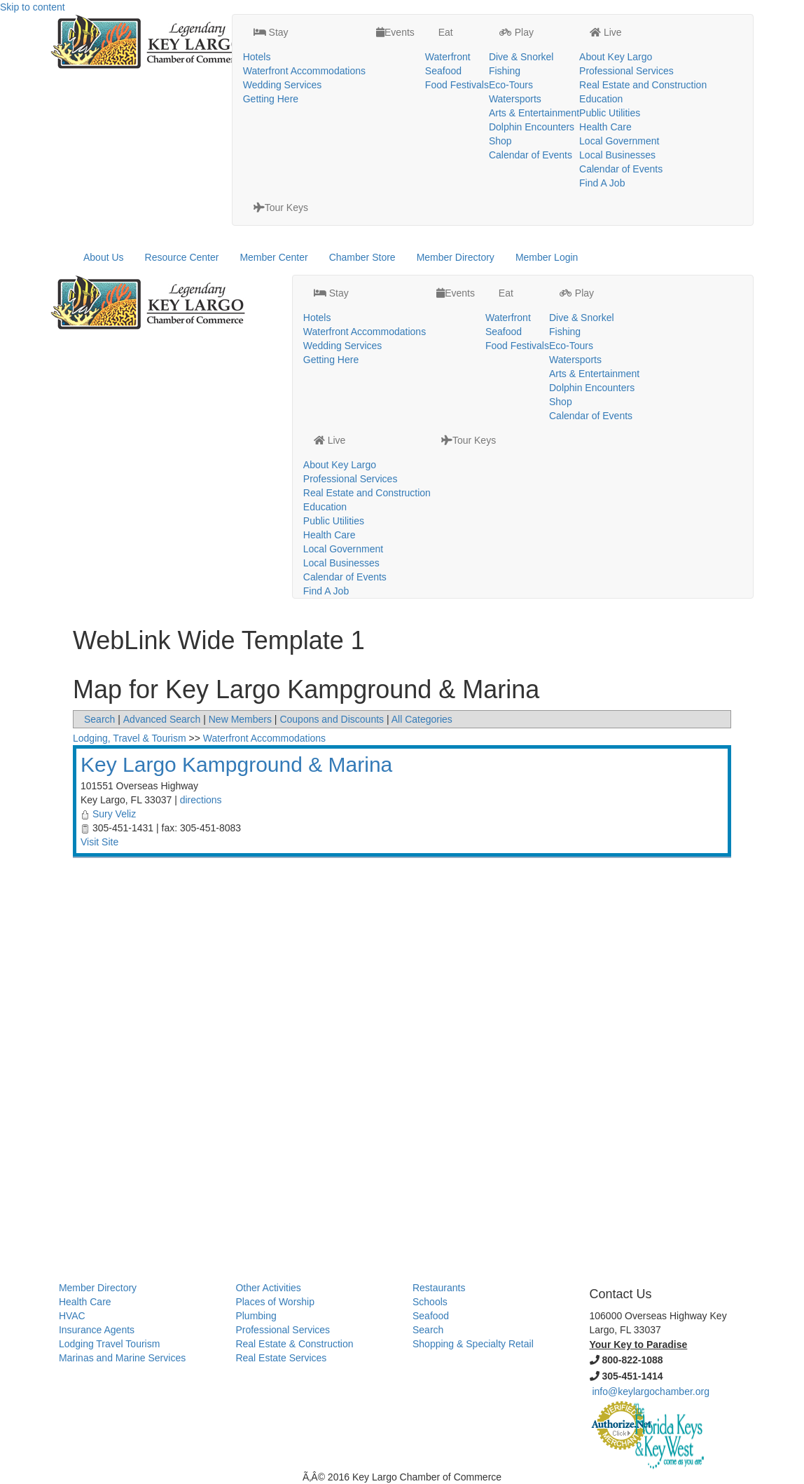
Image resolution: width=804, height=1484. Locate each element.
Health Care (605, 126)
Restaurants (439, 1287)
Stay (271, 32)
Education (601, 98)
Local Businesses (617, 155)
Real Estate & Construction (294, 1343)
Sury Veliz (114, 813)
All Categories (421, 719)
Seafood (443, 70)
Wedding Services (282, 84)
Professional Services (626, 70)
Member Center (273, 257)
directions (201, 799)
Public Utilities (609, 112)
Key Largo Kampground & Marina (236, 764)
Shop (500, 141)
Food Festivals (457, 84)
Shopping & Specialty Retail (473, 1343)
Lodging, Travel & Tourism (129, 738)
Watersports (515, 98)
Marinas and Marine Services (122, 1357)
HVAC (72, 1315)
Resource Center (182, 257)
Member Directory (455, 257)
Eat (444, 32)
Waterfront (448, 56)
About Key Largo (615, 56)
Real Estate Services (280, 1357)
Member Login (546, 257)
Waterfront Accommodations (304, 70)
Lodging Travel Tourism (109, 1343)
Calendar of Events (530, 155)
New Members (240, 719)
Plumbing (255, 1315)
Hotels (257, 56)
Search (99, 719)
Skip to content (32, 7)
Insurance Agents (96, 1329)
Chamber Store (362, 257)
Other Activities (267, 1287)
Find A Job (602, 183)
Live (606, 32)
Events (395, 32)
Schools (430, 1301)
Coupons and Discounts (331, 719)
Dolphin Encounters (531, 126)
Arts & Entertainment (534, 112)
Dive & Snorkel (521, 56)
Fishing (504, 70)
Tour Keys (281, 207)
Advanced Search (162, 719)
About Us (103, 257)
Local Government (619, 141)
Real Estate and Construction (643, 84)
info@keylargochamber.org (650, 1391)
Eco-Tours (511, 84)
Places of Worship (274, 1301)
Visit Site (99, 841)
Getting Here (270, 98)
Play (516, 32)
